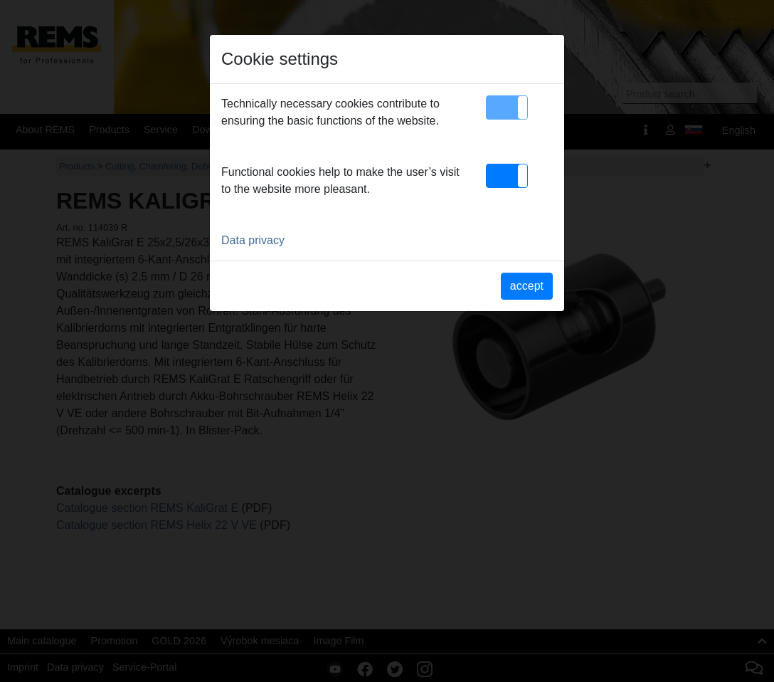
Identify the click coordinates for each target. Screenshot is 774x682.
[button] (507, 107)
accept (527, 286)
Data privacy (253, 240)
